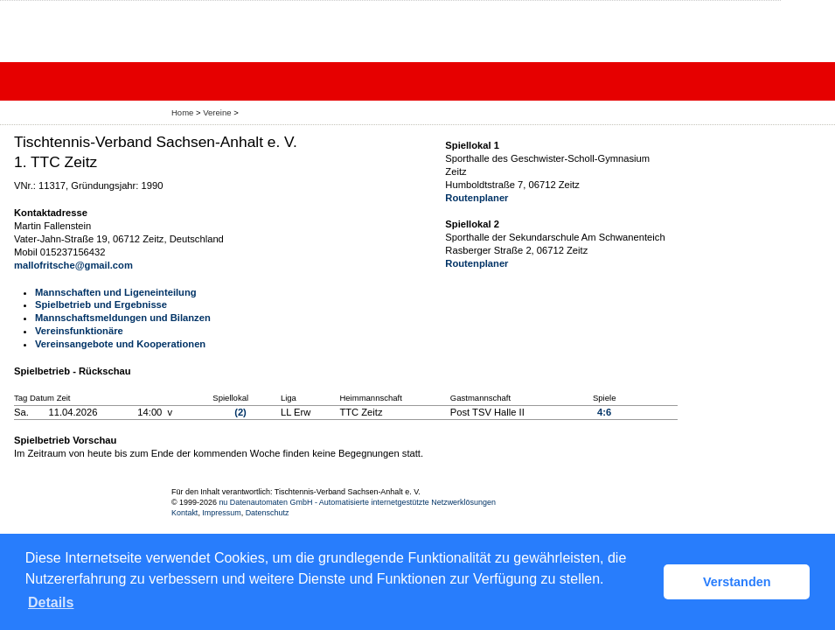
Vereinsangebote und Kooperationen (120, 344)
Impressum (221, 512)
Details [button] (50, 602)
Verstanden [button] (737, 582)
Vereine (217, 112)
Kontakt (184, 512)
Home (182, 112)
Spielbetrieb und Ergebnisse (101, 304)
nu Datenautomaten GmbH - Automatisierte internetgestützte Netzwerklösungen (357, 502)
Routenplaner (476, 197)
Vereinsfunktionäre (79, 331)
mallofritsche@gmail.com (73, 265)
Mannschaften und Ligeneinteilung (116, 292)
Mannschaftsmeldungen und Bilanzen (123, 317)
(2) (240, 412)
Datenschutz (267, 512)
